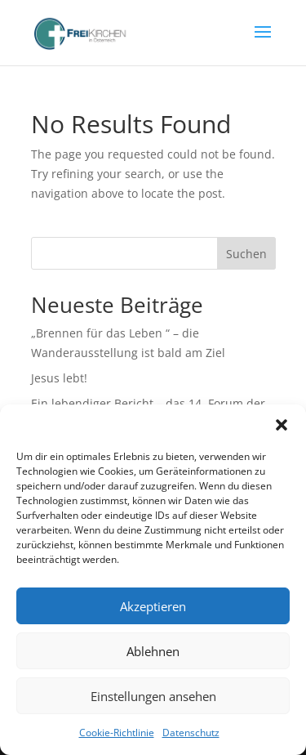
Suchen (246, 253)
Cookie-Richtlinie (116, 732)
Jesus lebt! (59, 378)
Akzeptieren (153, 606)
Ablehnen (153, 651)
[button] (281, 425)
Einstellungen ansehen (153, 696)
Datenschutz (191, 732)
